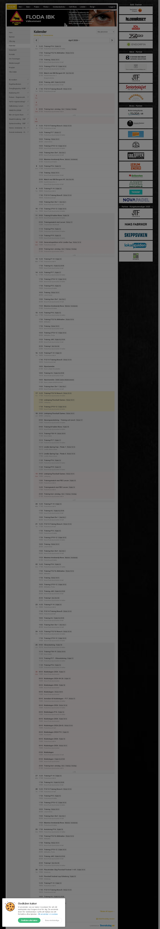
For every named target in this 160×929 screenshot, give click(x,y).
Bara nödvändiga (52, 920)
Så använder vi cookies (48, 914)
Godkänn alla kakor (29, 920)
